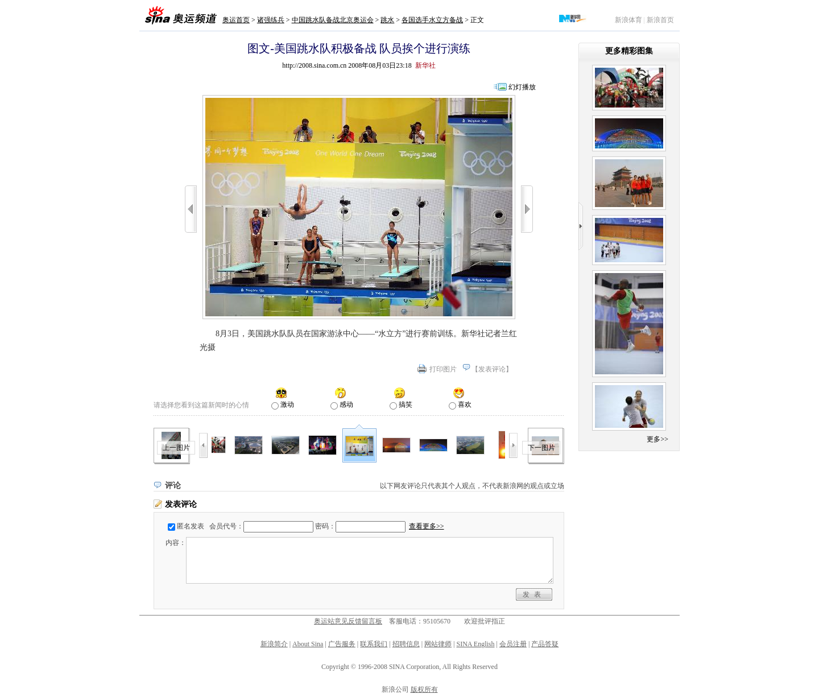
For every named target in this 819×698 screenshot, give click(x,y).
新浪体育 (628, 20)
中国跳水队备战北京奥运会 (333, 20)
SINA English (475, 644)
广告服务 (341, 644)
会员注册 (513, 644)
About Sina (307, 644)
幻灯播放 (522, 87)
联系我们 (373, 644)
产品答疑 (545, 644)
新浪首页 (660, 20)
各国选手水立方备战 (432, 20)
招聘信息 (406, 644)
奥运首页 (236, 20)
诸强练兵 (270, 20)
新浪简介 (274, 644)
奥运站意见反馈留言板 (348, 621)
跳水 (387, 20)
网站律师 (438, 644)
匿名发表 (190, 526)
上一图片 (176, 448)
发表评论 (492, 369)
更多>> (657, 439)
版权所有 (424, 689)
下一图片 (541, 448)
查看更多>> (426, 526)
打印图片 (443, 369)
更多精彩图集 (629, 51)
